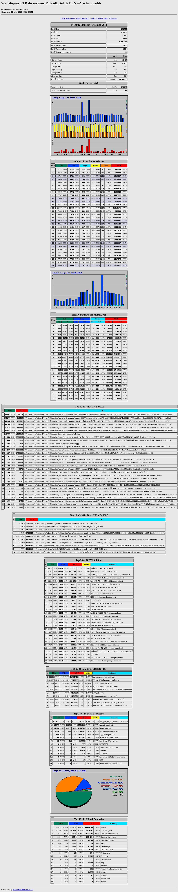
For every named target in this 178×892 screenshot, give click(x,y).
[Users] (105, 18)
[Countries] (113, 18)
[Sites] (99, 18)
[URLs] (93, 18)
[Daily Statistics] (67, 18)
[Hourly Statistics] (81, 18)
